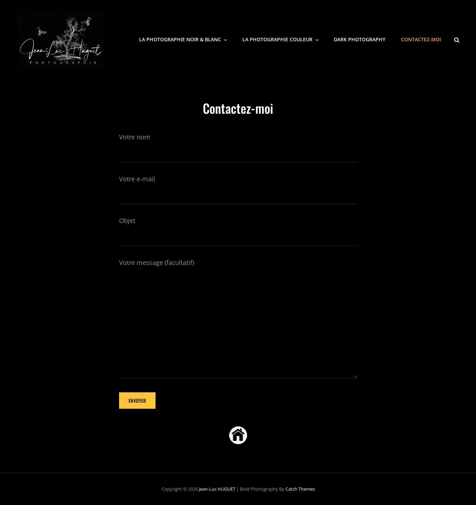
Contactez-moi (421, 39)
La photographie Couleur (281, 39)
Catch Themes (300, 489)
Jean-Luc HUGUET (217, 489)
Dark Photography (359, 39)
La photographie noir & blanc (183, 39)
